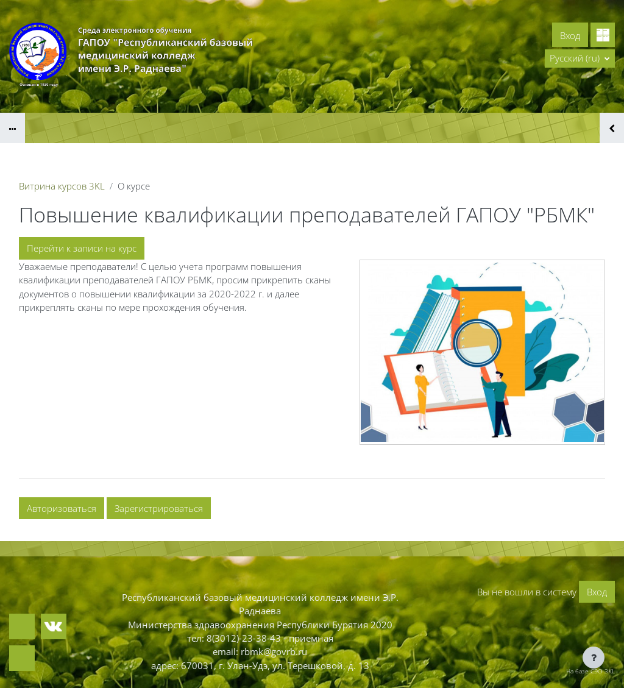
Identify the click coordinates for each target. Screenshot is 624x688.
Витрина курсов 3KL (62, 186)
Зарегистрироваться (159, 508)
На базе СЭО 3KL (590, 671)
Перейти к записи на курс (81, 248)
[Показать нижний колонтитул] (593, 657)
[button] (580, 58)
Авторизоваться (61, 508)
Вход (570, 35)
